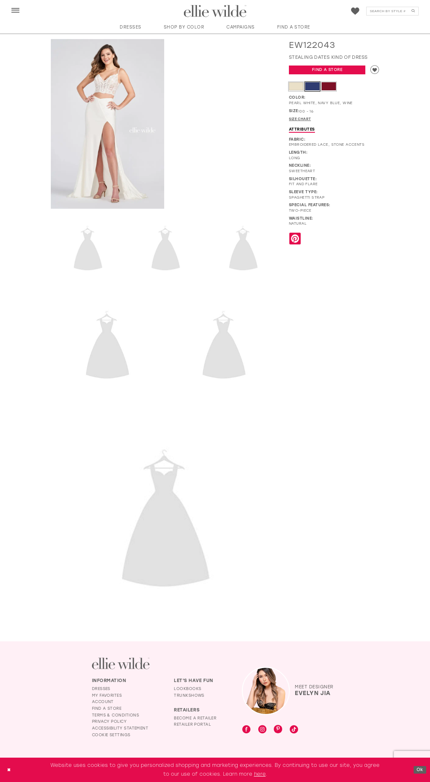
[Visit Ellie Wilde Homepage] (120, 663)
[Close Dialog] (9, 769)
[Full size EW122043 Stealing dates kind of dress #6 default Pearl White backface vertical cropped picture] (224, 346)
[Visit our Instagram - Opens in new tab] (262, 730)
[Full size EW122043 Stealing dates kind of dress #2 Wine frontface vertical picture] (88, 249)
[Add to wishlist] (374, 70)
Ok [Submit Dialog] (419, 769)
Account (103, 701)
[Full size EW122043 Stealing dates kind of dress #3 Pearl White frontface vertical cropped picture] (165, 249)
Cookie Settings (111, 734)
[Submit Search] (413, 11)
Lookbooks (187, 688)
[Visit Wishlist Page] (355, 11)
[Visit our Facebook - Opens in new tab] (246, 730)
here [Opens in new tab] (260, 774)
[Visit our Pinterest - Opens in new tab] (278, 729)
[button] (15, 11)
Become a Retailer (195, 718)
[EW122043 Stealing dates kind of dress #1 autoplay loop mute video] (224, 67)
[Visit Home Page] (215, 11)
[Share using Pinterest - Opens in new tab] (295, 240)
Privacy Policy (109, 721)
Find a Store (327, 70)
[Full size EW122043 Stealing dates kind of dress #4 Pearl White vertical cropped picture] (243, 249)
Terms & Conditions (115, 715)
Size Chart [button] (302, 120)
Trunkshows (189, 695)
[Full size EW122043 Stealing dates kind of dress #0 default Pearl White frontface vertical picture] (107, 124)
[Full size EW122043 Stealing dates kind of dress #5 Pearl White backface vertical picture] (107, 346)
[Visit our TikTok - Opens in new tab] (294, 730)
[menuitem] (15, 10)
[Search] (392, 11)
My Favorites (107, 695)
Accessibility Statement (120, 728)
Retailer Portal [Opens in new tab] (192, 724)
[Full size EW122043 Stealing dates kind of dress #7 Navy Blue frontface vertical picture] (166, 522)
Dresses (101, 688)
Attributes (302, 131)
